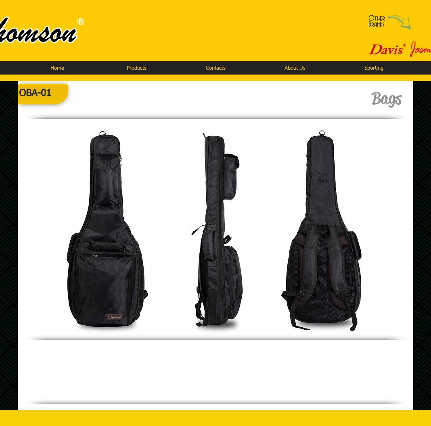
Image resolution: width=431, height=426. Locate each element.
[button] (136, 68)
